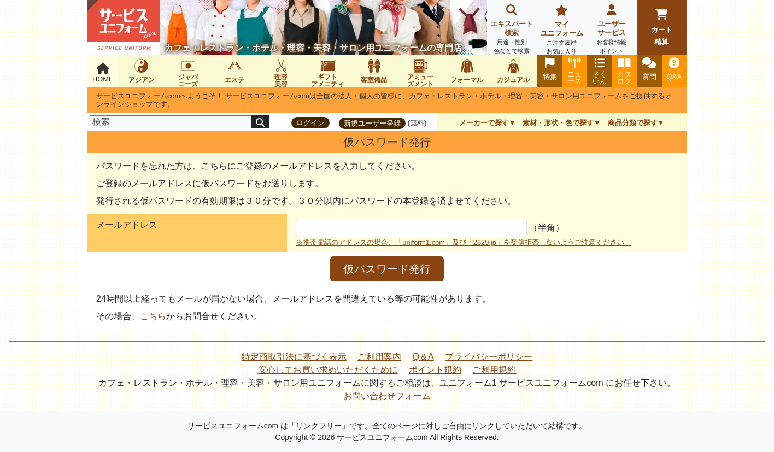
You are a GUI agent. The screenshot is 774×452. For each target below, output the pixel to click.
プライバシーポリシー (488, 356)
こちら (153, 316)
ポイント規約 (435, 369)
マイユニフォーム (561, 31)
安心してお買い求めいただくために (328, 369)
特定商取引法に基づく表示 (294, 356)
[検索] (170, 121)
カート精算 (661, 27)
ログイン (310, 123)
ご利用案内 (379, 356)
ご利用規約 (494, 369)
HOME (102, 73)
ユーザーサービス (611, 30)
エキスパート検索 (512, 30)
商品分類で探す (633, 123)
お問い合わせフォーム (387, 396)
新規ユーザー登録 (372, 123)
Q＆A (423, 356)
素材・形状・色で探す (558, 123)
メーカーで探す (484, 123)
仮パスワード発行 (387, 269)
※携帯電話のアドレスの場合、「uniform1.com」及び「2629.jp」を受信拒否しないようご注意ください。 (463, 242)
